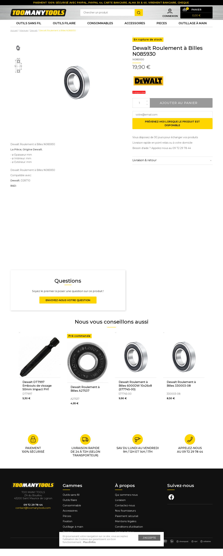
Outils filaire (70, 507)
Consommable (72, 512)
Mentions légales (126, 528)
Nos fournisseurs (125, 518)
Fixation (67, 528)
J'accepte (149, 537)
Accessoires (135, 29)
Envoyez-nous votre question (68, 307)
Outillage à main (193, 29)
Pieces (162, 29)
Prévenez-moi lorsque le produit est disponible (172, 130)
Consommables (100, 29)
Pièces (67, 523)
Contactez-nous (125, 512)
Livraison (120, 507)
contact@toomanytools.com (33, 515)
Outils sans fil (28, 29)
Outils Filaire (64, 29)
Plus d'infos (89, 542)
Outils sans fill (71, 502)
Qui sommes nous (126, 502)
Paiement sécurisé (126, 523)
